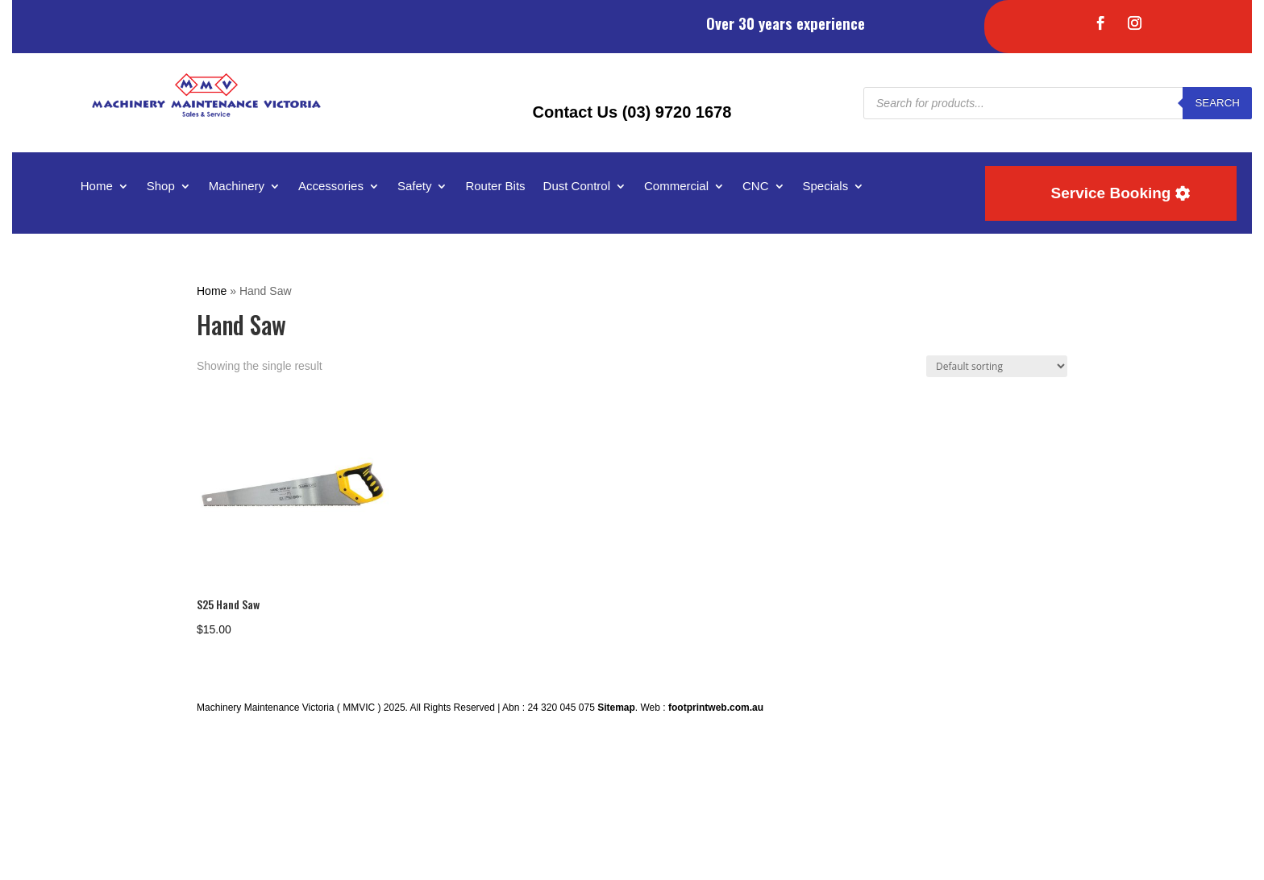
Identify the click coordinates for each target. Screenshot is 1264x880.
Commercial (676, 187)
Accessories (331, 187)
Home (97, 187)
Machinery (236, 187)
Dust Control (576, 187)
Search (1217, 103)
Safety (414, 187)
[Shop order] (996, 366)
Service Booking (1111, 193)
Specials (826, 187)
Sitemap (616, 707)
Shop (161, 187)
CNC (755, 187)
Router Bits (495, 187)
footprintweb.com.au (715, 707)
